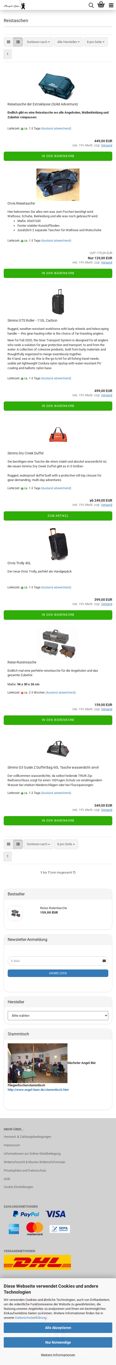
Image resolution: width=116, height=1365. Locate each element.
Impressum (12, 1145)
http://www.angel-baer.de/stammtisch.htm (38, 1090)
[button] (8, 42)
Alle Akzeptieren (58, 1328)
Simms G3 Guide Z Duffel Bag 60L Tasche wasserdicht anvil (53, 767)
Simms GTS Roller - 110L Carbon (32, 320)
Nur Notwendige (58, 1342)
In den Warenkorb (58, 156)
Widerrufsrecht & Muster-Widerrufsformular (34, 1162)
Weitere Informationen (58, 1355)
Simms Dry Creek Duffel (25, 453)
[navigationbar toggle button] (111, 5)
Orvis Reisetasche (21, 203)
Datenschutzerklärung (30, 1318)
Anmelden (58, 973)
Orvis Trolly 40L (19, 563)
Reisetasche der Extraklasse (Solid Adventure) (42, 104)
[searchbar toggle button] (91, 5)
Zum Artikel (58, 516)
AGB (7, 1179)
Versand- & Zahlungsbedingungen (27, 1137)
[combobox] (38, 42)
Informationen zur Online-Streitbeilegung (32, 1153)
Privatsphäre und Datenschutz (25, 1170)
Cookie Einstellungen (18, 1187)
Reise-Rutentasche (21, 662)
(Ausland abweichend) (56, 128)
